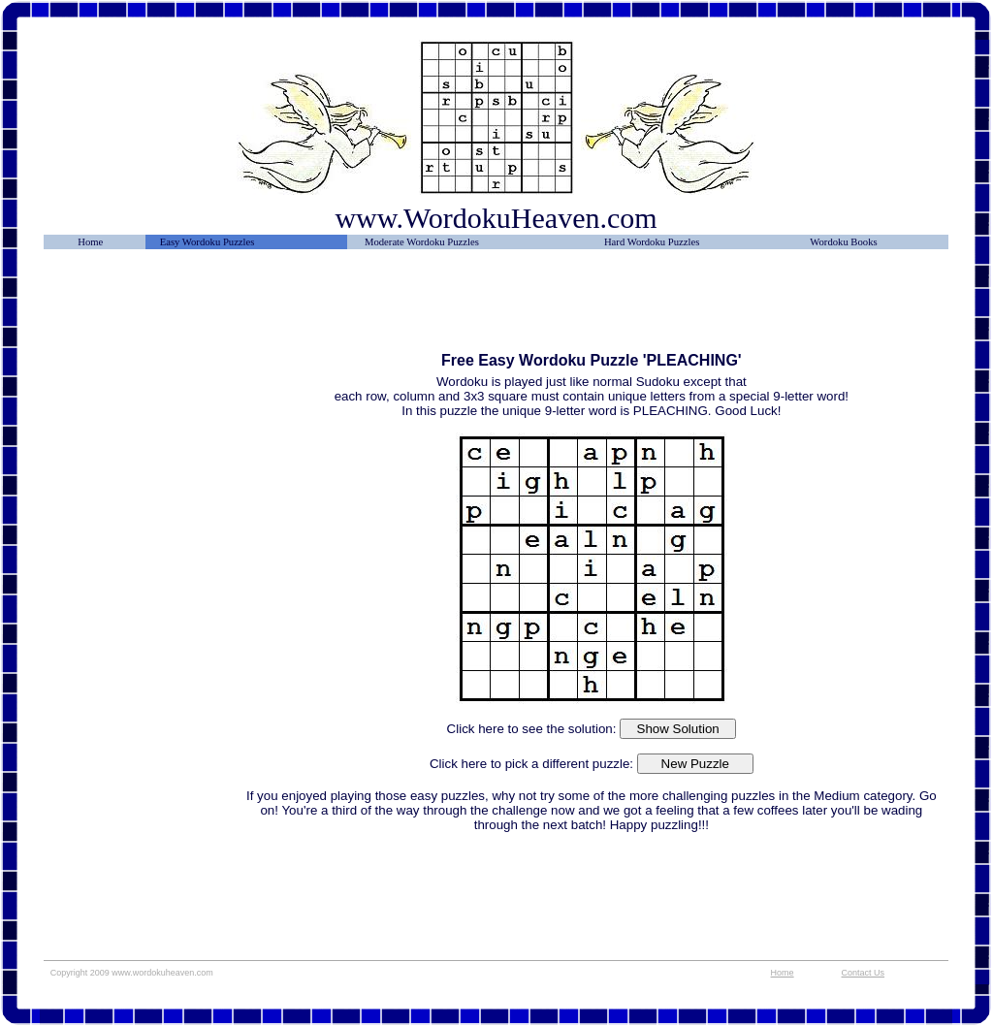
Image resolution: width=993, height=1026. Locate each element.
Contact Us (863, 973)
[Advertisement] (143, 307)
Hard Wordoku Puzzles (651, 242)
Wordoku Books (843, 242)
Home (90, 242)
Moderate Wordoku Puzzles (422, 242)
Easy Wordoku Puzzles (207, 242)
